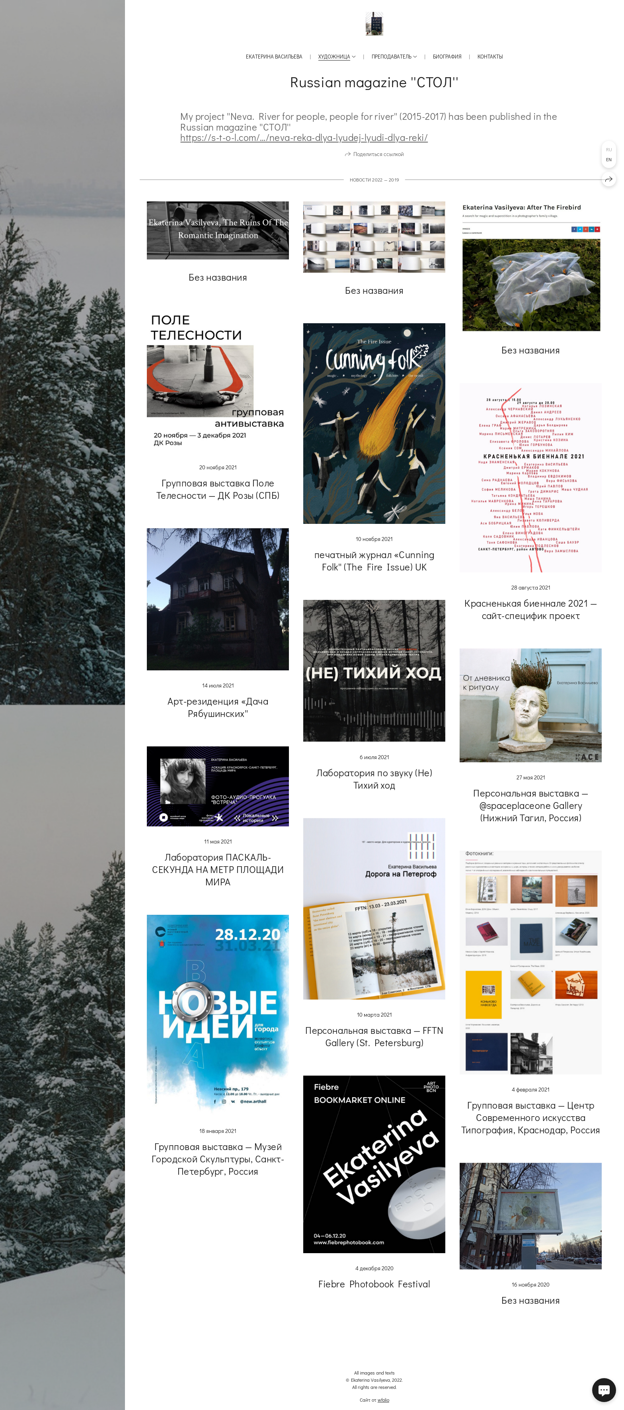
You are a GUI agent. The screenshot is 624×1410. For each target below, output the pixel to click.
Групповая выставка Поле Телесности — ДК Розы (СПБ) (217, 489)
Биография (447, 56)
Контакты (490, 56)
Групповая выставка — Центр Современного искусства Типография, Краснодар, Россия (531, 1117)
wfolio (383, 1399)
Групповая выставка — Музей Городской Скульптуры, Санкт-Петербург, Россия (218, 1158)
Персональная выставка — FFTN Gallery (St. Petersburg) (374, 1036)
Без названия (218, 277)
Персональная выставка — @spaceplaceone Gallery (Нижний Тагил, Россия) (530, 805)
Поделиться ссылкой (378, 154)
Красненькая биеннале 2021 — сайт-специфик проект (530, 609)
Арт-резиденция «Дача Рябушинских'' (218, 707)
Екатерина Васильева (274, 56)
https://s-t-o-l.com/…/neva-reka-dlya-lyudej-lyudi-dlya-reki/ (304, 137)
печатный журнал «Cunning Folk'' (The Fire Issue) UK (374, 560)
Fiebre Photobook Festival (374, 1283)
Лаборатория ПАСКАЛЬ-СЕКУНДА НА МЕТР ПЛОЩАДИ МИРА (218, 869)
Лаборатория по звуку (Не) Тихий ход (374, 778)
